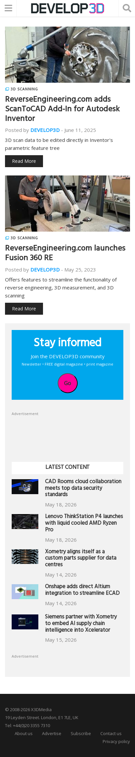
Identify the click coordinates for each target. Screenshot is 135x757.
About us (24, 733)
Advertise (51, 733)
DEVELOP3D (45, 130)
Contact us (111, 733)
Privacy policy (116, 741)
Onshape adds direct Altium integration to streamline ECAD (82, 590)
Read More (24, 161)
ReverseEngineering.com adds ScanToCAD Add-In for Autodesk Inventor (62, 110)
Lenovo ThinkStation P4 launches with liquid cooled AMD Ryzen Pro (84, 524)
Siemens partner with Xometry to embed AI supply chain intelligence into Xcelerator (81, 624)
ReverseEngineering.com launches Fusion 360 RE (65, 254)
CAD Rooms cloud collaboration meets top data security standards (83, 489)
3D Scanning (24, 89)
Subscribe (81, 733)
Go (67, 383)
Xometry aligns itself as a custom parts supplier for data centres (80, 559)
